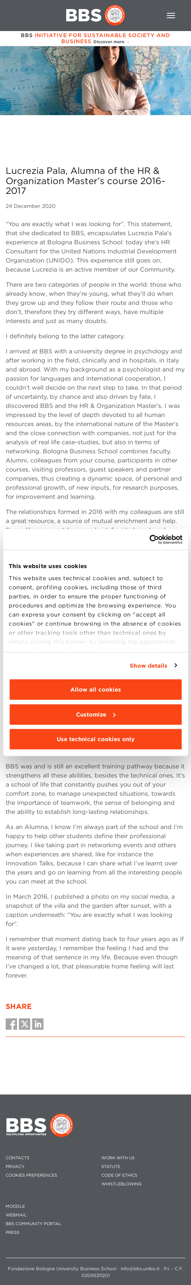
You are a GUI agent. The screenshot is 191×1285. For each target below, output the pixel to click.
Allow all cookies (95, 689)
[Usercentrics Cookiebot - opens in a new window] (149, 539)
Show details (149, 665)
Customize (95, 714)
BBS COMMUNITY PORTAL (33, 1224)
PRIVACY (15, 1167)
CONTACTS (18, 1158)
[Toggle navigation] (171, 15)
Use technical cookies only (96, 739)
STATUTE (110, 1167)
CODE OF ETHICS (119, 1175)
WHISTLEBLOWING (121, 1184)
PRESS (12, 1232)
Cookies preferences (31, 1175)
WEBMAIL (16, 1215)
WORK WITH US (118, 1158)
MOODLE (15, 1206)
